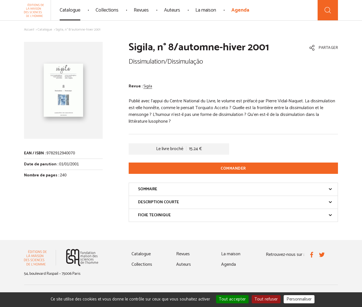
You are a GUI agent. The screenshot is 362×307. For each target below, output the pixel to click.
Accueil (29, 29)
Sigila (147, 86)
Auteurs (172, 10)
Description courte (235, 202)
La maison (205, 10)
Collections (107, 10)
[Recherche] (328, 10)
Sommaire (235, 189)
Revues (141, 10)
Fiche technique (235, 215)
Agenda (240, 10)
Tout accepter (232, 299)
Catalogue (70, 10)
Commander (233, 168)
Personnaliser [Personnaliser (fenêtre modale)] (299, 299)
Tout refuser (266, 299)
